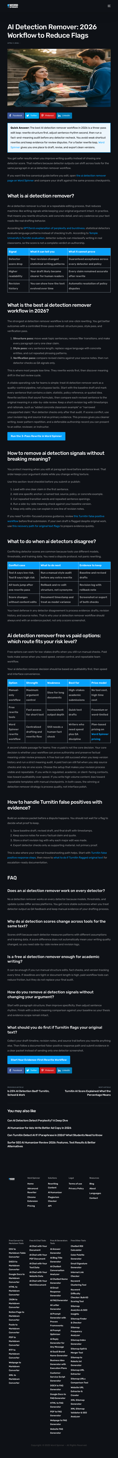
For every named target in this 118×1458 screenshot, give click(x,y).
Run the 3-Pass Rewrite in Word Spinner (36, 436)
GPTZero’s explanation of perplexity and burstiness (54, 228)
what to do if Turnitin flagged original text (78, 857)
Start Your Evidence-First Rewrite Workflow (39, 1059)
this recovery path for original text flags (36, 526)
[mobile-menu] (109, 6)
